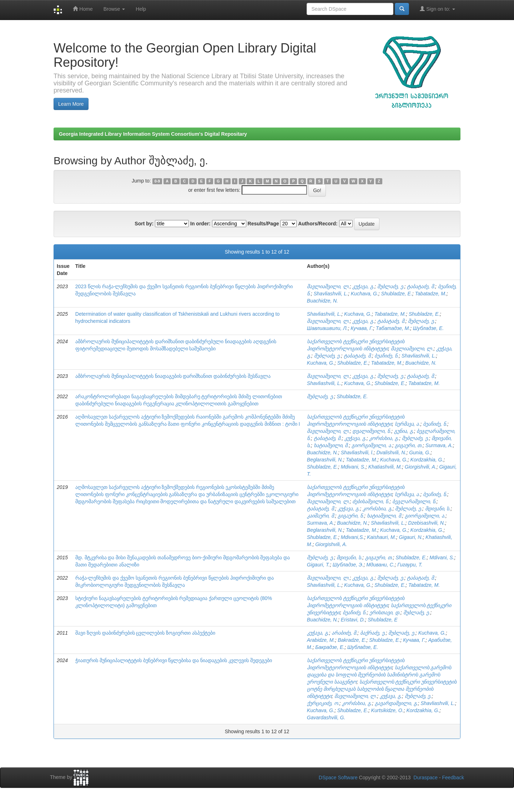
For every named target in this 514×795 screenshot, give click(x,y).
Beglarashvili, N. (325, 459)
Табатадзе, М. (393, 328)
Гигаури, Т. (409, 565)
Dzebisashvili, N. (426, 523)
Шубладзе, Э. (348, 565)
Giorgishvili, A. (421, 467)
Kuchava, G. (364, 293)
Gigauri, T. (318, 565)
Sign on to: (437, 9)
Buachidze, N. (322, 301)
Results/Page (263, 223)
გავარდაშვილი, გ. (396, 703)
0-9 (157, 181)
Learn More (71, 104)
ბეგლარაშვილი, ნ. (414, 501)
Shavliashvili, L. (331, 293)
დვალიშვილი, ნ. (371, 431)
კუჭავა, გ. (363, 286)
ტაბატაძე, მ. (421, 286)
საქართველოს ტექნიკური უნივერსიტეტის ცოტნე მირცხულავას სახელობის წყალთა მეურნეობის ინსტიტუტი (382, 689)
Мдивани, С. (380, 565)
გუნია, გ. (404, 431)
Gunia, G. (419, 452)
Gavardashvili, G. (326, 717)
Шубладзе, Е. (428, 328)
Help (141, 9)
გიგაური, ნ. (351, 516)
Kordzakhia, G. (427, 459)
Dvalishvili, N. (391, 452)
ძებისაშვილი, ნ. (370, 501)
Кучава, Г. (362, 328)
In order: (200, 223)
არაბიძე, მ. (344, 633)
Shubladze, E (382, 619)
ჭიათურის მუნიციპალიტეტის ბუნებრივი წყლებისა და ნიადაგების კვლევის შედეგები (173, 660)
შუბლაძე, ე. (390, 286)
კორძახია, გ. (384, 438)
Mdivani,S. (352, 537)
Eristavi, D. (353, 619)
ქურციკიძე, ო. (323, 703)
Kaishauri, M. (381, 537)
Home (82, 9)
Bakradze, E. (352, 640)
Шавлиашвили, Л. (327, 328)
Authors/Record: (317, 223)
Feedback (453, 777)
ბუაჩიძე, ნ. (386, 356)
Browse (114, 9)
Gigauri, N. (411, 537)
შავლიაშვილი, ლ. (328, 286)
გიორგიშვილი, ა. (372, 445)
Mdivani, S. (353, 467)
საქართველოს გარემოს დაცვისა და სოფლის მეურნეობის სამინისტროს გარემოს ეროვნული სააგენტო (379, 675)
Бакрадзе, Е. (329, 647)
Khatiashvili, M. (385, 467)
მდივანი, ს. (438, 508)
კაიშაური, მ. (321, 516)
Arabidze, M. (321, 640)
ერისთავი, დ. (384, 612)
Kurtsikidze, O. (387, 710)
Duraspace (425, 777)
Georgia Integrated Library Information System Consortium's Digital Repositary (153, 134)
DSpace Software (338, 777)
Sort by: (144, 223)
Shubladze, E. (396, 293)
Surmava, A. (439, 445)
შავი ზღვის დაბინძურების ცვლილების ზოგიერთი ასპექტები (145, 633)
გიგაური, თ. (409, 445)
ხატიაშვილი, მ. (331, 445)
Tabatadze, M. (431, 293)
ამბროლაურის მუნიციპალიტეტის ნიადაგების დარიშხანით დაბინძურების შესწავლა (173, 376)
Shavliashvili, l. (357, 452)
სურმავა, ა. (407, 424)
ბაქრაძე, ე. (373, 633)
